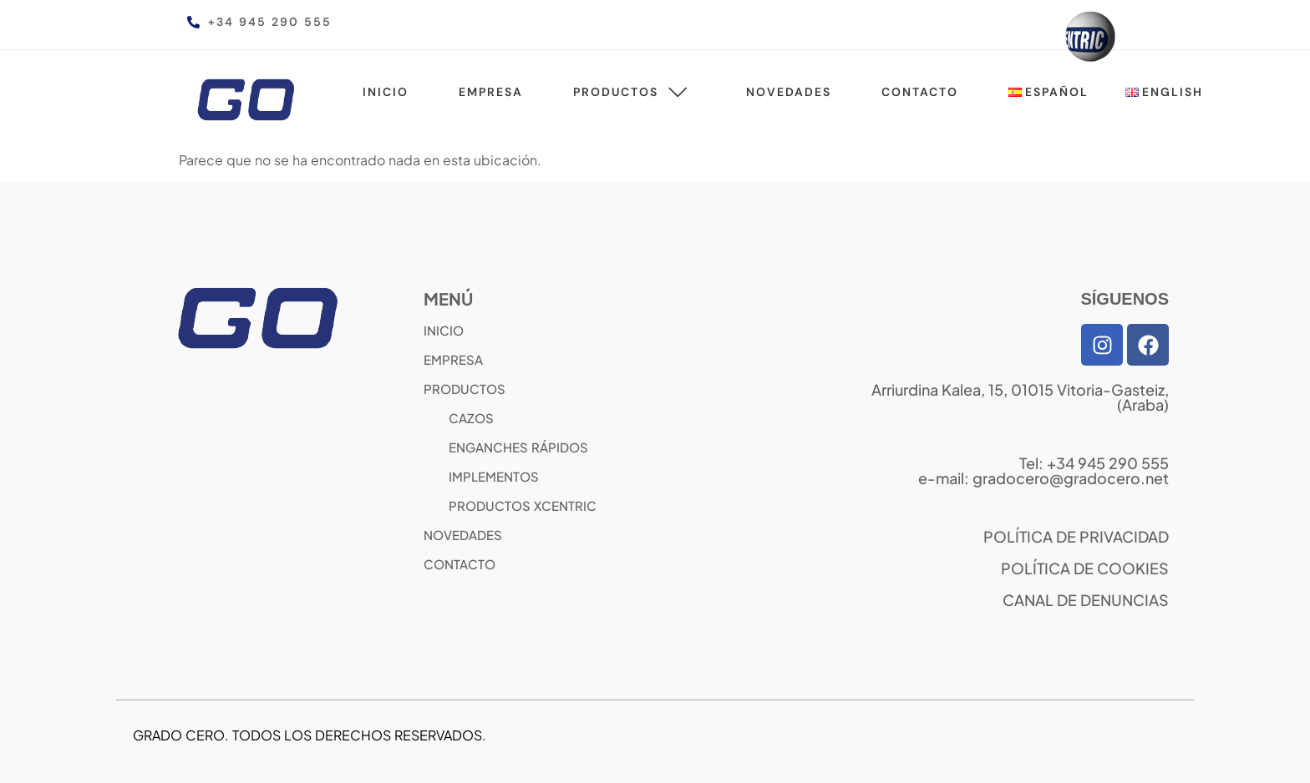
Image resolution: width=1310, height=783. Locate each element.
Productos (634, 92)
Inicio (386, 91)
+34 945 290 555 (270, 21)
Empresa (491, 91)
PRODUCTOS (464, 389)
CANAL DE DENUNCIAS (1086, 599)
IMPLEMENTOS (494, 476)
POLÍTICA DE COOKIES (1085, 568)
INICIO (444, 330)
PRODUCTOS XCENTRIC (523, 505)
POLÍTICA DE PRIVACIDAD (1076, 536)
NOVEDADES (463, 535)
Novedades (788, 91)
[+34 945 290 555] (193, 22)
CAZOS (471, 418)
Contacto (919, 91)
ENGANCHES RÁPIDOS (518, 447)
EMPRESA (453, 359)
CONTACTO (459, 564)
